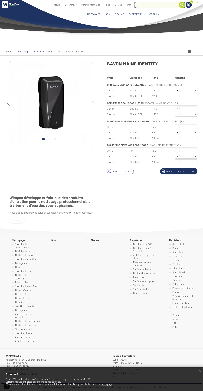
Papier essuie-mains (144, 269)
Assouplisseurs (23, 337)
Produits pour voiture (26, 259)
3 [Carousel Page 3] (50, 139)
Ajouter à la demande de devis (177, 171)
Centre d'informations (91, 4)
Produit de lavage (24, 333)
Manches (177, 280)
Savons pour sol (23, 329)
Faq (108, 4)
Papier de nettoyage (143, 281)
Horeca (19, 267)
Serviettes (138, 285)
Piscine (119, 14)
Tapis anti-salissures (183, 307)
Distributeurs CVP (142, 244)
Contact (119, 4)
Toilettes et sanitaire (26, 306)
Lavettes (177, 256)
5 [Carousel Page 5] (58, 139)
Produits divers (23, 271)
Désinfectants (22, 251)
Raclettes (177, 252)
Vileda (175, 315)
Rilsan (175, 319)
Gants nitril (178, 244)
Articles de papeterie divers (144, 257)
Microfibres (178, 268)
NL (191, 2)
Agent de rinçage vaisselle (24, 316)
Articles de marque (43, 51)
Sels (174, 327)
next (92, 103)
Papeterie (135, 14)
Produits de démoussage (22, 246)
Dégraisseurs (22, 302)
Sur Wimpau (71, 4)
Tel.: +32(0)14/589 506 (17, 362)
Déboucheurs (22, 298)
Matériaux (152, 14)
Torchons (177, 264)
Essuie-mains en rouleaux (142, 264)
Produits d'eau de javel (26, 286)
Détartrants (21, 294)
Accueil (57, 4)
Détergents (21, 263)
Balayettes (178, 284)
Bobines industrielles (144, 273)
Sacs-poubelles (180, 303)
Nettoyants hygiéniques (21, 277)
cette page (106, 384)
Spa (107, 14)
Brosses (176, 260)
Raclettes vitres (180, 272)
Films (175, 311)
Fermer (200, 370)
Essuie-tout (139, 277)
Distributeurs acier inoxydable (143, 250)
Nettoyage (94, 14)
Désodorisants (23, 290)
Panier (180, 3)
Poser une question (120, 171)
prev (9, 103)
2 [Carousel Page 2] (47, 139)
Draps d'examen (141, 293)
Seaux (175, 292)
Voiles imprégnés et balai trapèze (182, 298)
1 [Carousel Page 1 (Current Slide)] (43, 139)
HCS (174, 323)
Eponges (177, 276)
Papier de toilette (142, 289)
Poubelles (177, 248)
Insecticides (21, 282)
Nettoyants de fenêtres (27, 321)
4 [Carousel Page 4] (54, 139)
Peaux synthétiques (182, 288)
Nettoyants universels (27, 255)
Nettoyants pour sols (26, 325)
